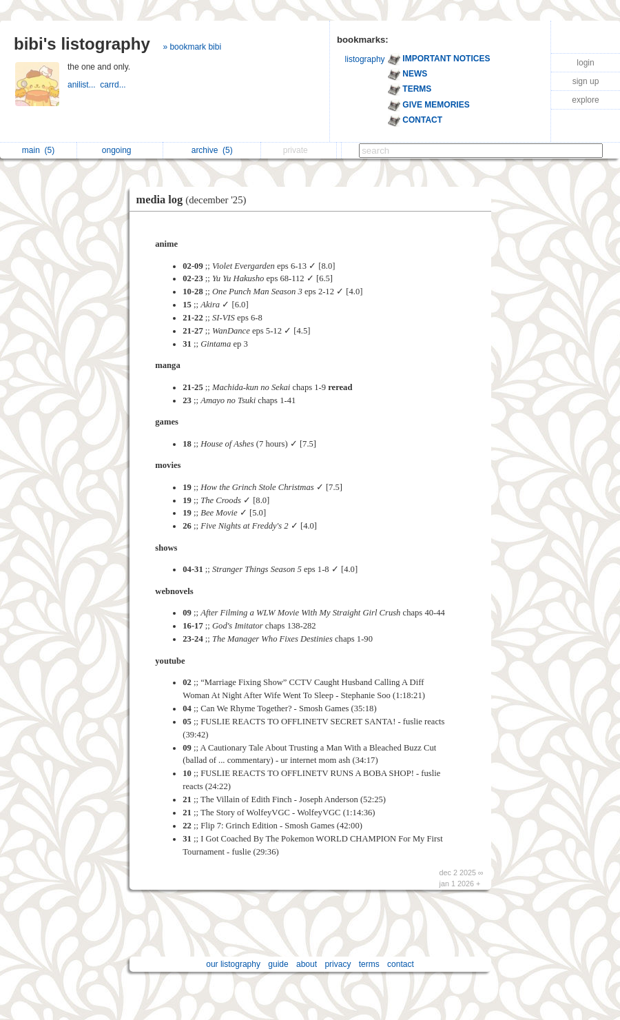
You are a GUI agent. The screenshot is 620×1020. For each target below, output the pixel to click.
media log (195, 199)
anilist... (84, 85)
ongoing (120, 150)
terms (369, 964)
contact (400, 964)
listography (365, 59)
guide (278, 964)
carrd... (114, 85)
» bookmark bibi (192, 47)
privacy (337, 964)
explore (585, 100)
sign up (585, 81)
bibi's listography (82, 43)
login (585, 63)
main (38, 150)
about (306, 964)
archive (212, 150)
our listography (233, 964)
